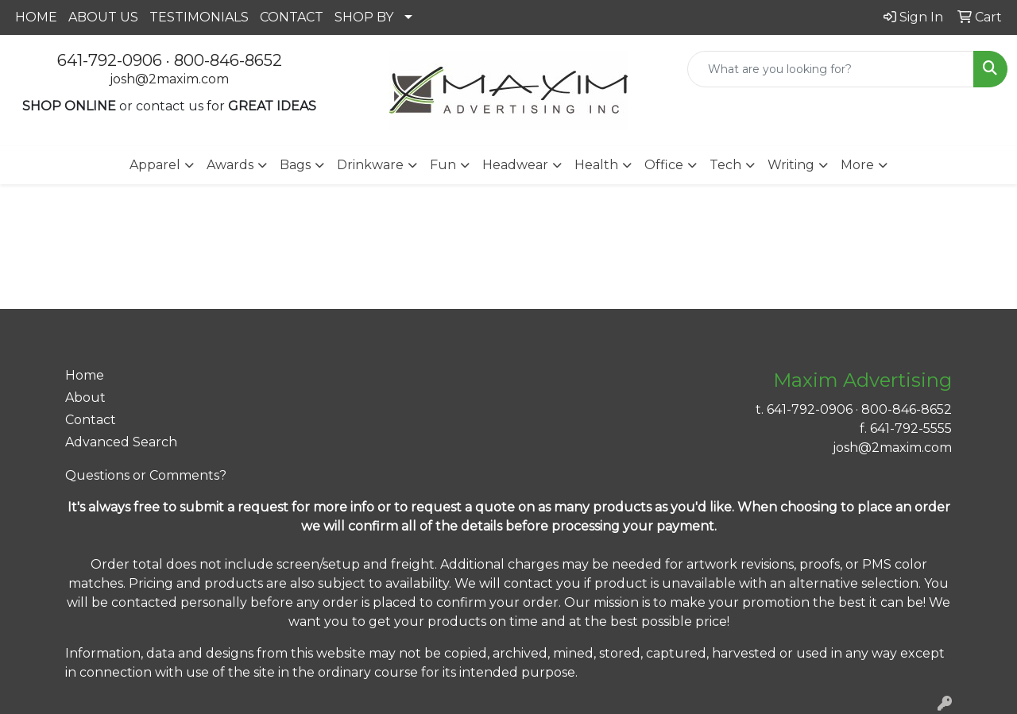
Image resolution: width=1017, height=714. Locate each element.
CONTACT (291, 17)
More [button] (857, 164)
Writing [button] (791, 164)
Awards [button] (230, 164)
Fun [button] (443, 164)
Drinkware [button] (370, 164)
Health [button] (596, 164)
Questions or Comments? (145, 475)
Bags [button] (295, 164)
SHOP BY (363, 17)
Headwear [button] (515, 164)
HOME (36, 17)
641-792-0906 (109, 60)
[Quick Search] (830, 69)
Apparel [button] (155, 164)
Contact (90, 419)
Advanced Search (121, 442)
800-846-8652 (228, 60)
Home (84, 375)
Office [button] (663, 164)
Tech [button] (725, 164)
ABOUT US (103, 17)
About (85, 397)
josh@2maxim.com (169, 79)
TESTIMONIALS (199, 17)
